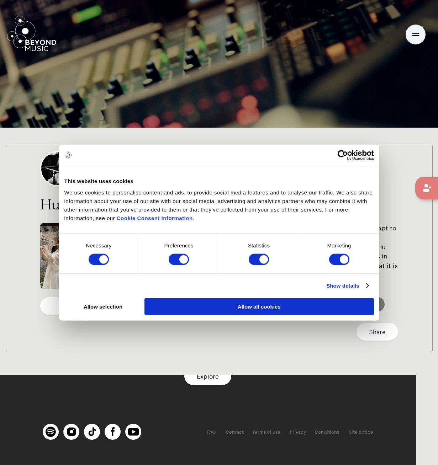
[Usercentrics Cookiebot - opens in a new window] (343, 155)
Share (377, 331)
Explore (219, 376)
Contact (258, 432)
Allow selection (103, 306)
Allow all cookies (259, 306)
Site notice (383, 432)
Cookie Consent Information (155, 218)
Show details (342, 286)
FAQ (236, 432)
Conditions (350, 432)
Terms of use (290, 432)
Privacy (321, 432)
